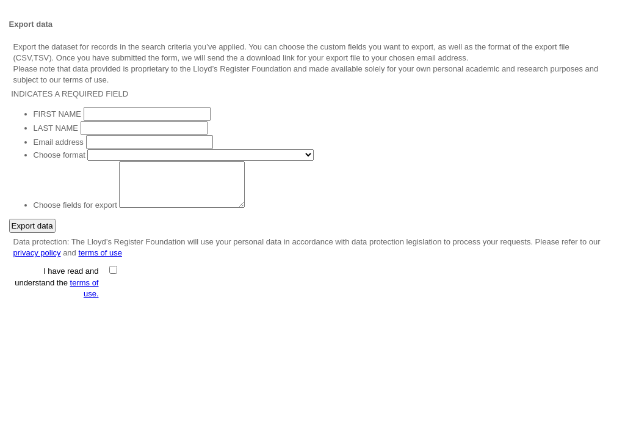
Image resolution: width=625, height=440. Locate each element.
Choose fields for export (75, 205)
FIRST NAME (58, 114)
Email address (59, 142)
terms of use (100, 252)
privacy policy (37, 252)
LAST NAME (56, 128)
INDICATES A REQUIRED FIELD (69, 93)
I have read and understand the (56, 282)
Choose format (59, 155)
